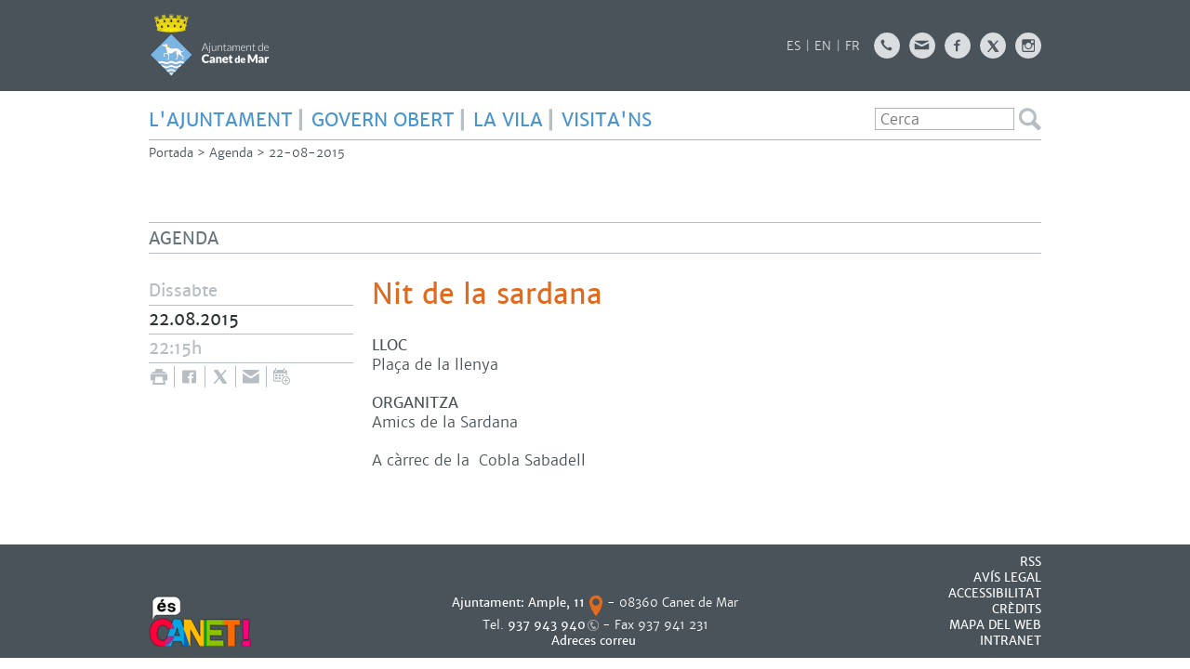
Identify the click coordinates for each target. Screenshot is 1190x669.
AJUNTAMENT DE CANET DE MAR (210, 44)
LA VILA (508, 120)
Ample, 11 (556, 602)
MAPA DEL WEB (995, 625)
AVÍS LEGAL (1007, 577)
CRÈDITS (1016, 609)
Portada (171, 153)
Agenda (231, 153)
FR (852, 46)
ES (793, 46)
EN (822, 46)
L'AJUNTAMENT (221, 120)
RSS (1030, 562)
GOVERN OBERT (383, 120)
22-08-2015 (307, 153)
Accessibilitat (994, 593)
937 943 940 (547, 625)
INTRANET (1010, 641)
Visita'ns (607, 120)
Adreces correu (595, 641)
